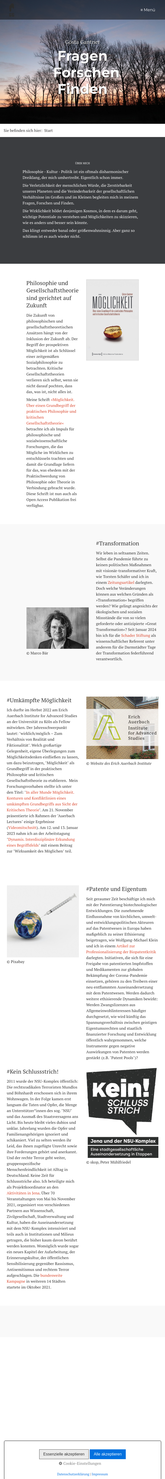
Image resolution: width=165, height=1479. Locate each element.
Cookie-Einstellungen (80, 1463)
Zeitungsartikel (121, 582)
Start (76, 9)
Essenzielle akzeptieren (64, 1454)
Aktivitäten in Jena (23, 1193)
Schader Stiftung (135, 635)
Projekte (135, 9)
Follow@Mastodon (21, 1405)
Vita (153, 9)
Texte (115, 9)
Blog (95, 9)
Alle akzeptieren (108, 1454)
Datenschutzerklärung (73, 1474)
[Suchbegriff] (90, 1379)
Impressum (85, 1393)
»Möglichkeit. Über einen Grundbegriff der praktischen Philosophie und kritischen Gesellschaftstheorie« (51, 411)
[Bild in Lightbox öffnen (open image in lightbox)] (57, 628)
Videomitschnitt (22, 827)
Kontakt (66, 1393)
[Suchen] (157, 1379)
